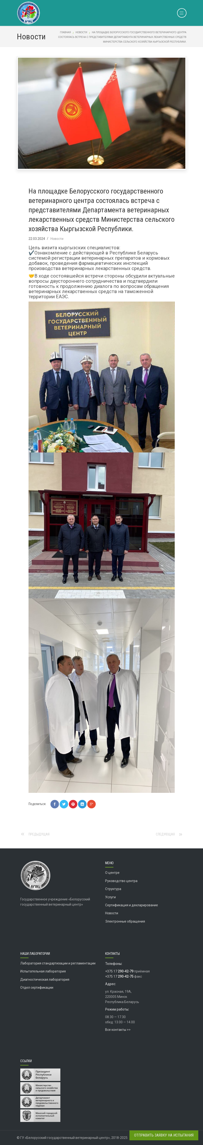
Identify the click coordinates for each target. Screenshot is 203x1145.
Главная (65, 32)
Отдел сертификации (36, 987)
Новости (81, 32)
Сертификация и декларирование (131, 905)
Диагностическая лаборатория (44, 979)
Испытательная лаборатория (43, 971)
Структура (113, 889)
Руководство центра (121, 881)
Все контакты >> (118, 1030)
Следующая (165, 834)
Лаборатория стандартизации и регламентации (57, 963)
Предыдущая (39, 834)
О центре (112, 873)
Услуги (110, 897)
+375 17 (119, 971)
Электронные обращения (125, 921)
